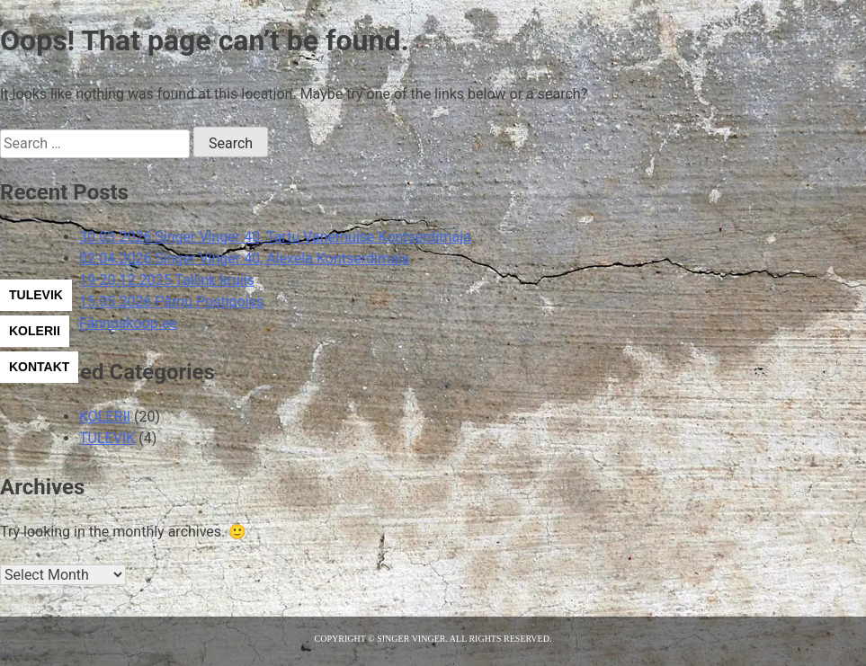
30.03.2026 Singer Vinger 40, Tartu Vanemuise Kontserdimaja (275, 236)
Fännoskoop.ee (128, 323)
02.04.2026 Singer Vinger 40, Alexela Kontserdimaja (244, 258)
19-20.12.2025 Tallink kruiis (166, 280)
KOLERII (34, 331)
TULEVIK (36, 295)
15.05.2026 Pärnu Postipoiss (171, 301)
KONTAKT (39, 367)
